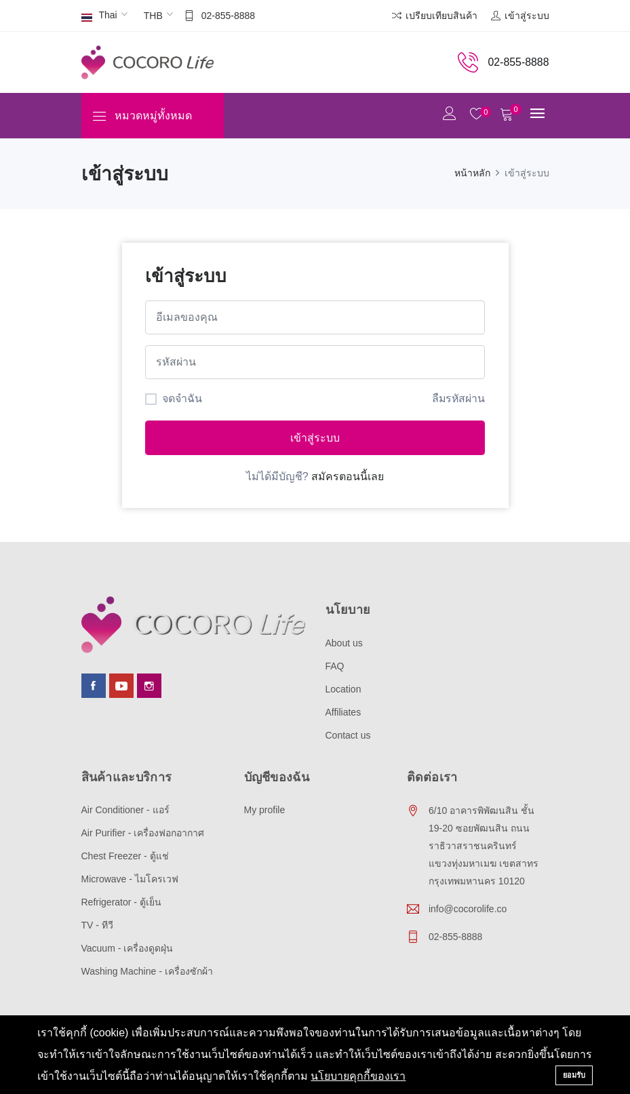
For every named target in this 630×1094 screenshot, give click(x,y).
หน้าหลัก (472, 173)
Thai (99, 16)
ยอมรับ (574, 1075)
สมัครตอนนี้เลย (347, 476)
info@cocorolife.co (468, 908)
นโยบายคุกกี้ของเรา (358, 1076)
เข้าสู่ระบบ (315, 438)
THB (153, 15)
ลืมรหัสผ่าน (458, 398)
